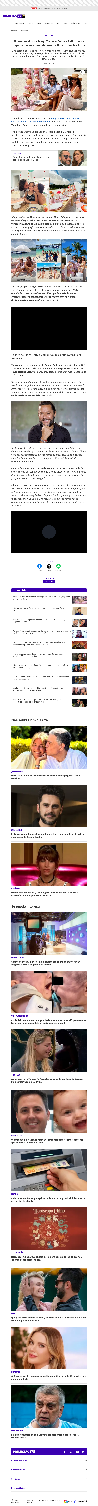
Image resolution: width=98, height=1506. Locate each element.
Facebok (39, 567)
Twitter (49, 567)
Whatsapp (58, 567)
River (65, 23)
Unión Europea (75, 23)
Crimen (30, 23)
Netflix (39, 23)
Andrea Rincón (19, 23)
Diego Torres (49, 582)
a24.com (63, 8)
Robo (58, 23)
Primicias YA (15, 31)
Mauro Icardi (49, 23)
